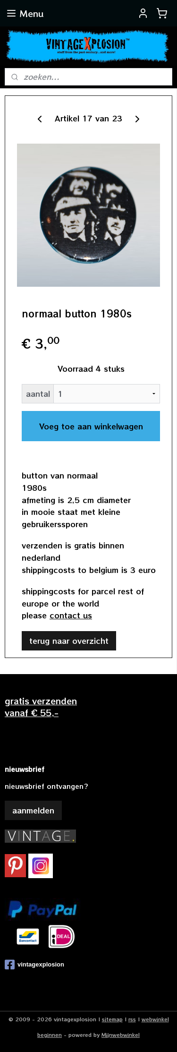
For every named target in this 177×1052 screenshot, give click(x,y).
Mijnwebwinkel (120, 1034)
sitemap (112, 1019)
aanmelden (33, 810)
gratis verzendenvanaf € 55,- (41, 706)
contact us (71, 615)
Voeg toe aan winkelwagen (91, 426)
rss (132, 1019)
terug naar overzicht (69, 640)
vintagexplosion (34, 964)
